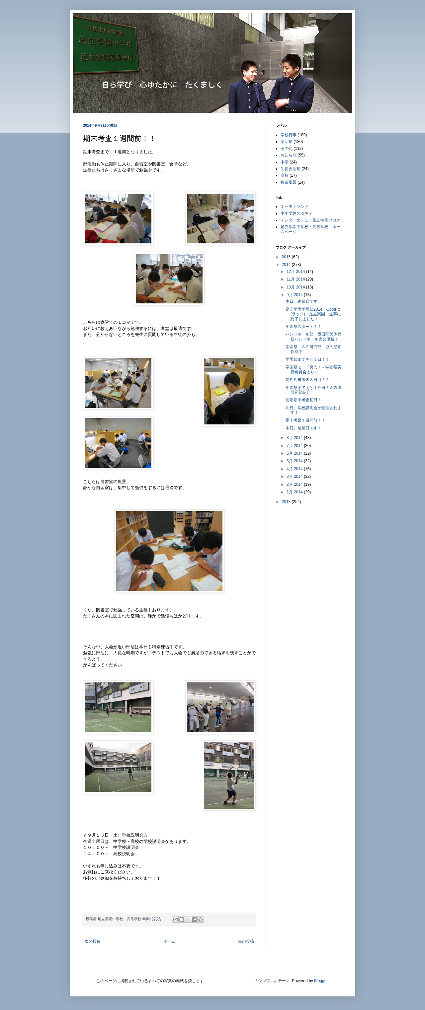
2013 (287, 501)
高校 (285, 175)
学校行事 (289, 135)
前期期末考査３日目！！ (307, 379)
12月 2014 (296, 271)
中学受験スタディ (296, 213)
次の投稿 (93, 941)
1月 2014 (295, 492)
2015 (287, 257)
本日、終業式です (301, 301)
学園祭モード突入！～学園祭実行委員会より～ (313, 369)
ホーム (169, 941)
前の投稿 (246, 941)
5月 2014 (295, 461)
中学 (285, 162)
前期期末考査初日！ (303, 400)
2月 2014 (295, 484)
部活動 (287, 141)
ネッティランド (294, 206)
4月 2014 (295, 469)
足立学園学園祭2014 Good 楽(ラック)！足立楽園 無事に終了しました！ (313, 314)
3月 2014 (295, 476)
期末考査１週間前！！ (305, 420)
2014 (287, 264)
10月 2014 (296, 287)
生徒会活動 (290, 168)
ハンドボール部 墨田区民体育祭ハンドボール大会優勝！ (313, 336)
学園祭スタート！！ (303, 326)
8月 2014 (295, 437)
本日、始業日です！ (303, 428)
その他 (287, 148)
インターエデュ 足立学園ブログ (310, 220)
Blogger (321, 980)
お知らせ (289, 155)
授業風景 (289, 182)
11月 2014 (296, 279)
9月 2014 (295, 294)
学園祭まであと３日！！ (307, 359)
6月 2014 (295, 453)
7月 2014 (295, 445)
